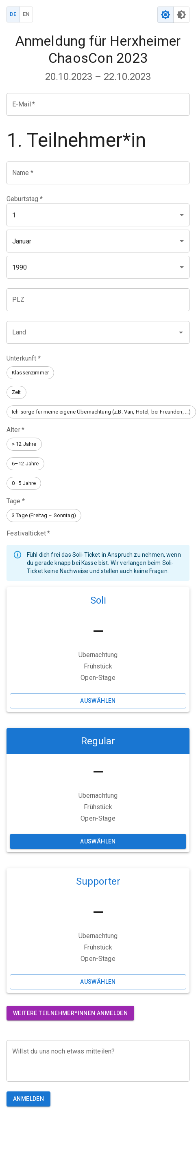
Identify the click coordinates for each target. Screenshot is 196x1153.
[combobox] (92, 332)
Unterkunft (24, 358)
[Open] (181, 332)
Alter (15, 430)
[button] (30, 372)
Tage (16, 501)
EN (26, 14)
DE (13, 14)
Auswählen (98, 701)
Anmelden (28, 1099)
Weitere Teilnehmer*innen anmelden (70, 1013)
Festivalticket (28, 533)
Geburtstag (25, 199)
